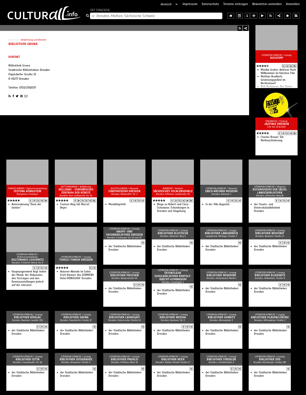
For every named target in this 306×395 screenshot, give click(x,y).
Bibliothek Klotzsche (173, 233)
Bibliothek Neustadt (269, 233)
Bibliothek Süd (269, 359)
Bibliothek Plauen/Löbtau (270, 317)
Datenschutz (210, 4)
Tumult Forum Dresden (76, 259)
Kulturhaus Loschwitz (27, 259)
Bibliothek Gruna (76, 317)
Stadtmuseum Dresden (124, 191)
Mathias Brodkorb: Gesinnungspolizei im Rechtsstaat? (273, 80)
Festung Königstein (27, 191)
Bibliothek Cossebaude (76, 359)
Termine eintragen (235, 4)
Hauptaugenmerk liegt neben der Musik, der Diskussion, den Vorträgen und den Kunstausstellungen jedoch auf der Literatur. (29, 278)
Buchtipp (276, 57)
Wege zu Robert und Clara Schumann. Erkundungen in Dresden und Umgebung (173, 208)
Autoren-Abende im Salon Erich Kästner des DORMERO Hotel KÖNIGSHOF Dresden (77, 275)
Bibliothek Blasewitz (270, 275)
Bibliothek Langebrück (221, 233)
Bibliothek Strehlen (221, 359)
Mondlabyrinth (117, 204)
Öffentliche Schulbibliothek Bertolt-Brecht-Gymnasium (172, 276)
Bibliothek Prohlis (124, 359)
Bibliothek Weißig (173, 317)
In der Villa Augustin (217, 204)
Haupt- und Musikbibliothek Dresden (124, 233)
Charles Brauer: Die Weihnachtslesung (272, 138)
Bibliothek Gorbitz (221, 317)
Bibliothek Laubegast (124, 317)
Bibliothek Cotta (27, 359)
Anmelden (293, 4)
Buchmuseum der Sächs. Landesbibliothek (270, 191)
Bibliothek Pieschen (124, 275)
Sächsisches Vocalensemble (173, 191)
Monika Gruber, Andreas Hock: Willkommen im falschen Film (278, 71)
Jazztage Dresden (276, 124)
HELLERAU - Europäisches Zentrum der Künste (76, 191)
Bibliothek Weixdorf (221, 275)
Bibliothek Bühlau (27, 317)
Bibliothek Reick (173, 359)
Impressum (190, 4)
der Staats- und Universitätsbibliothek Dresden (267, 208)
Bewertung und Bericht (33, 39)
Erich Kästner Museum (221, 191)
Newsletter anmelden (267, 4)
